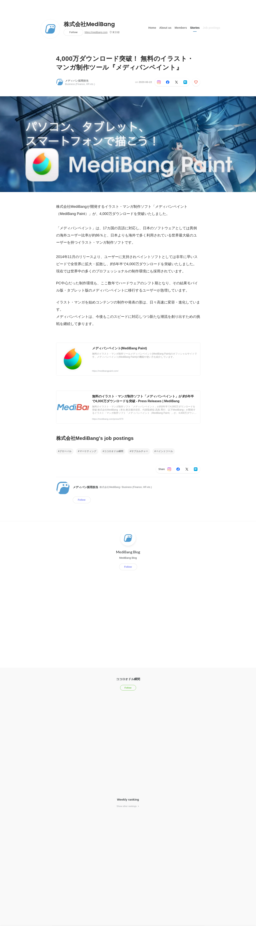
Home (152, 27)
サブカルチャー (139, 451)
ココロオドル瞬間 (113, 451)
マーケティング (88, 451)
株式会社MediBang (89, 24)
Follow (73, 32)
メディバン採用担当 (77, 80)
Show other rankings (128, 806)
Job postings (211, 27)
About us (165, 27)
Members (181, 27)
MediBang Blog (128, 552)
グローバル (66, 451)
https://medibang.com (96, 32)
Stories (194, 27)
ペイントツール (164, 451)
